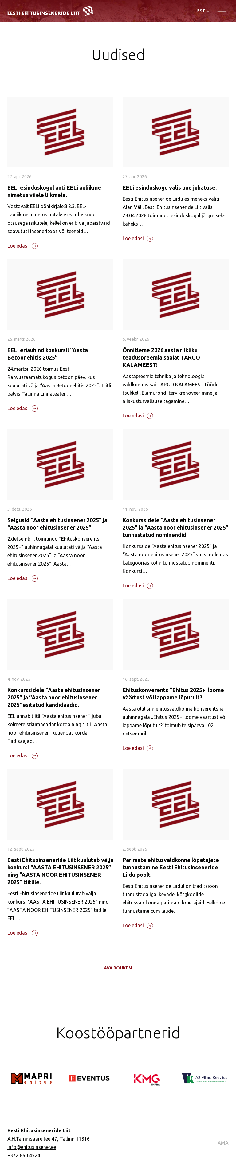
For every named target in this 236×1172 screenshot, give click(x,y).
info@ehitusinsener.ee (31, 1147)
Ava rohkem (118, 967)
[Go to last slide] (16, 1059)
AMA (223, 1143)
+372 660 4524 (23, 1155)
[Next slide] (35, 1059)
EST (203, 10)
